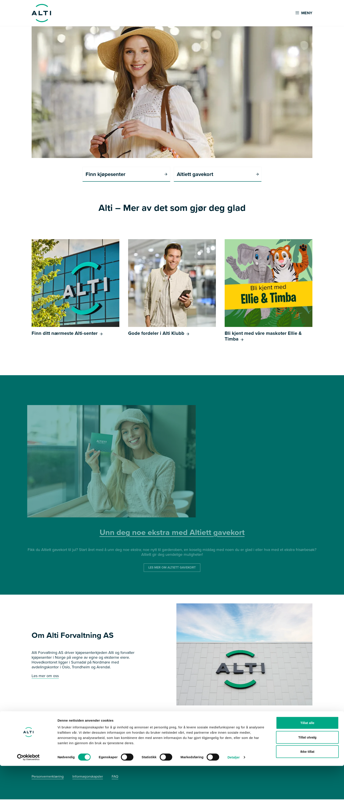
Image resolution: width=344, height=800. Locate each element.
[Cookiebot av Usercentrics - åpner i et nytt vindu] (28, 791)
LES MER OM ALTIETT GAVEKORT (172, 568)
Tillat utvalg (307, 771)
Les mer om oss (45, 676)
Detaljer (234, 791)
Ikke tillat (307, 785)
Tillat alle (307, 757)
